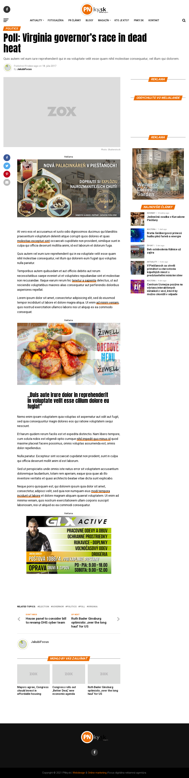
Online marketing (97, 772)
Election (44, 607)
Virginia (93, 607)
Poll (82, 607)
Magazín (103, 20)
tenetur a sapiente (84, 280)
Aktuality (36, 20)
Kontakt (153, 20)
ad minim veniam (107, 302)
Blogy (89, 20)
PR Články (74, 20)
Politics (72, 607)
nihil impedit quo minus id (94, 439)
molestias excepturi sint (33, 241)
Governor (58, 607)
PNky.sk (139, 20)
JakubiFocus (24, 69)
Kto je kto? (121, 20)
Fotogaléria (56, 20)
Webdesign (79, 772)
